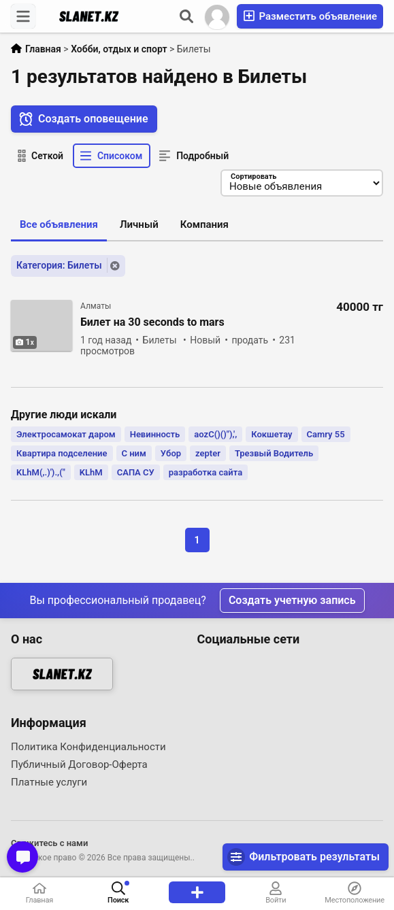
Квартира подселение (62, 453)
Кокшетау (271, 434)
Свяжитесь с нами (49, 843)
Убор (171, 453)
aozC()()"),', (215, 434)
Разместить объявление (310, 16)
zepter (207, 453)
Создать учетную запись (292, 600)
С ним (134, 453)
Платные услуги (49, 782)
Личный (139, 225)
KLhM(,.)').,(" (40, 472)
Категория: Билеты (59, 265)
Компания (204, 225)
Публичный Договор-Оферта (79, 764)
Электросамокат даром (66, 434)
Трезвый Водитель (274, 453)
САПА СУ (135, 472)
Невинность (155, 434)
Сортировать (253, 177)
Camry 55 (326, 434)
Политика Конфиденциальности (88, 747)
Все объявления (59, 225)
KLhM (91, 472)
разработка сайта (205, 472)
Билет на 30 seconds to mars (152, 322)
